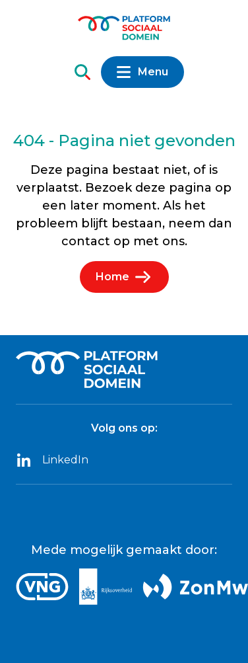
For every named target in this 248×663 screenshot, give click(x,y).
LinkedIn (52, 460)
